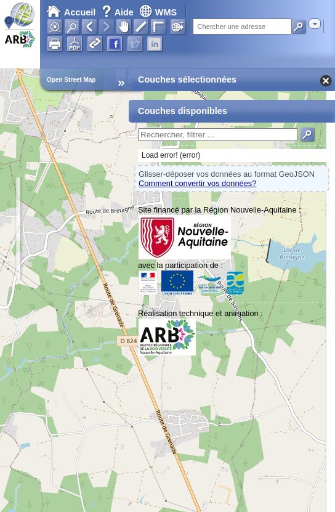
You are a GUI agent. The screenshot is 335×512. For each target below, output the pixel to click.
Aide (119, 12)
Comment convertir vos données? (197, 183)
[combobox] (315, 23)
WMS (158, 12)
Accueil (70, 12)
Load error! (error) (171, 155)
